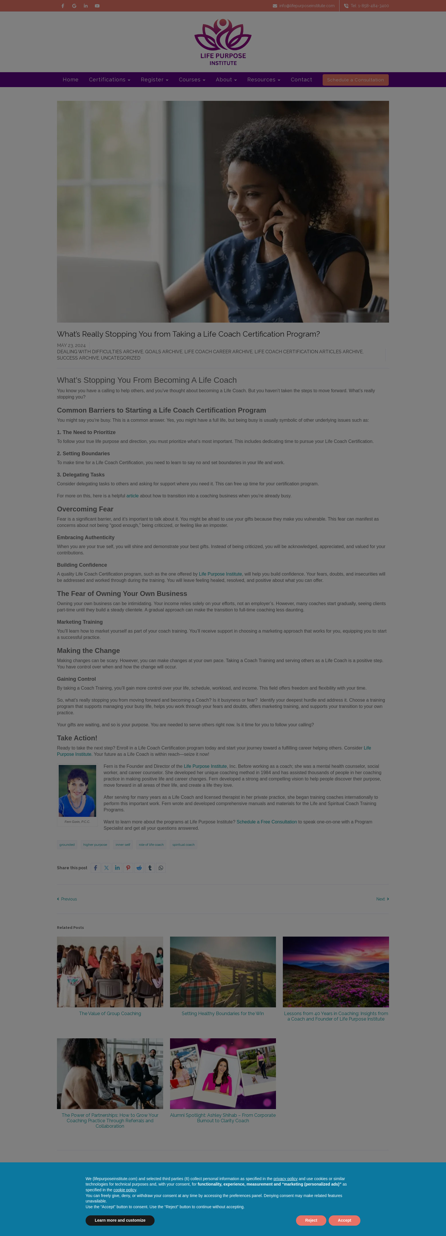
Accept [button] (344, 1220)
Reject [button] (311, 1220)
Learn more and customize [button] (120, 1220)
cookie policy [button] (124, 1190)
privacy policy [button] (286, 1178)
